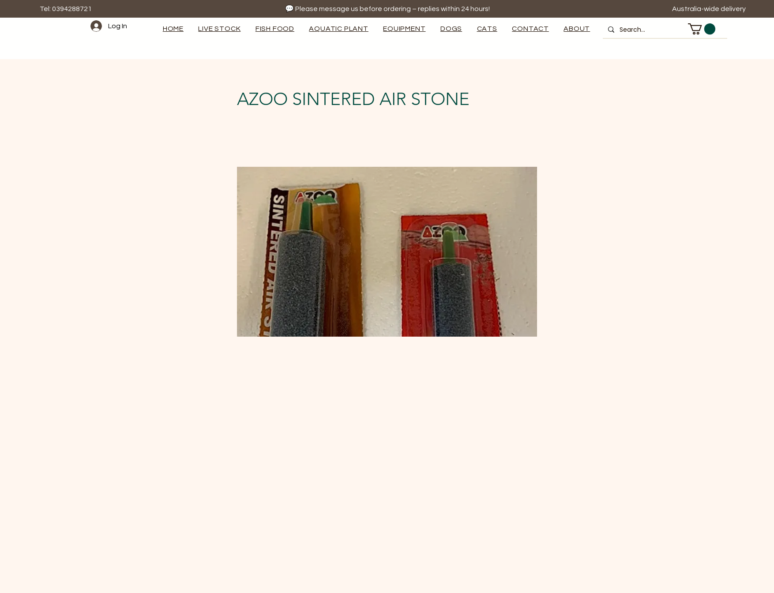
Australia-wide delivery (709, 8)
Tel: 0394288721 (66, 8)
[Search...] (664, 29)
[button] (405, 29)
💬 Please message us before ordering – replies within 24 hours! (387, 8)
